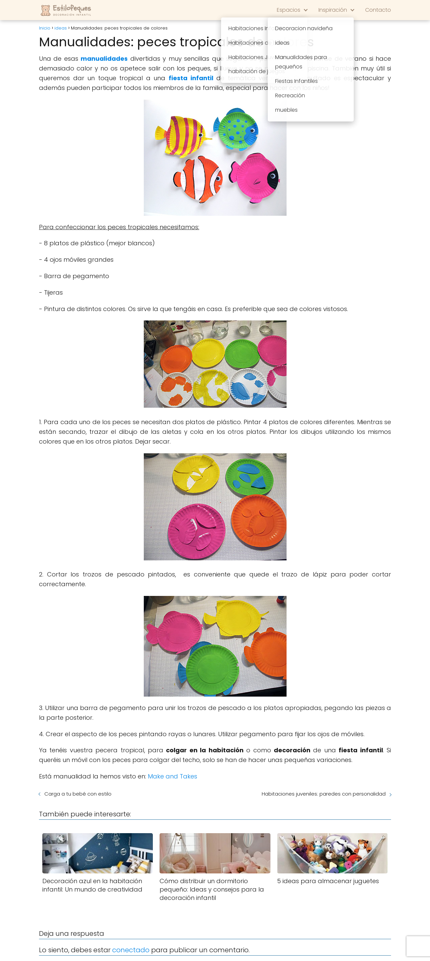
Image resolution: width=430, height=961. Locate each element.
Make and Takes (172, 776)
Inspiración (332, 10)
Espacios (288, 10)
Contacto (378, 10)
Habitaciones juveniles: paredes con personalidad (324, 793)
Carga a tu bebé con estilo (78, 793)
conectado (130, 950)
